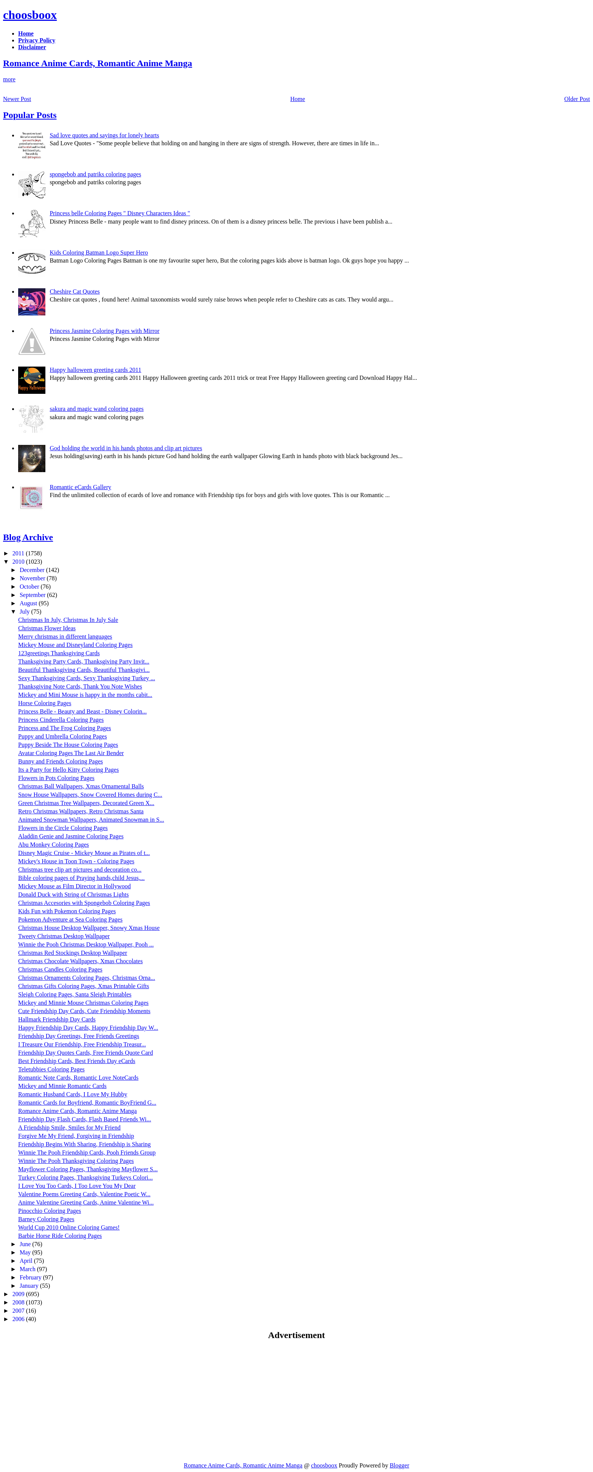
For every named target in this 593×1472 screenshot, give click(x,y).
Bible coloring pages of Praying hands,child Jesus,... (81, 878)
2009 (19, 1294)
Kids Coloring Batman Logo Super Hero (99, 252)
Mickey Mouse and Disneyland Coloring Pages (75, 645)
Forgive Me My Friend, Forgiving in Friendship (76, 1136)
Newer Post (17, 99)
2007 (19, 1310)
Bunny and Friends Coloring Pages (60, 761)
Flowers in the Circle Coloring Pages (63, 828)
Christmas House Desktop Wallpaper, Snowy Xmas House (89, 928)
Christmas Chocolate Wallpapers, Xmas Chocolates (80, 961)
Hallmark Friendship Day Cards (57, 1019)
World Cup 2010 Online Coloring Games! (69, 1227)
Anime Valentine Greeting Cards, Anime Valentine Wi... (86, 1202)
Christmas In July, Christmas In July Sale (68, 620)
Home (297, 99)
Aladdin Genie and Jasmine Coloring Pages (71, 836)
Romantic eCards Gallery (80, 487)
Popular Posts (30, 115)
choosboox (30, 15)
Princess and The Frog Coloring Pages (64, 728)
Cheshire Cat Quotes (74, 291)
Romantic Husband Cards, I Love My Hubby (72, 1094)
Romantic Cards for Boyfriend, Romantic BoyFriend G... (87, 1102)
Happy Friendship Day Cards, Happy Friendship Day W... (88, 1027)
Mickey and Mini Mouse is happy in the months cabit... (85, 695)
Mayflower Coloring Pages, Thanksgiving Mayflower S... (88, 1169)
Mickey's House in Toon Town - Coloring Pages (76, 861)
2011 (19, 553)
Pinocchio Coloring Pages (49, 1211)
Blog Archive (28, 537)
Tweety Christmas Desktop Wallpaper (64, 936)
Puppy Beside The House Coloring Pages (68, 744)
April (27, 1260)
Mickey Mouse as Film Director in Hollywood (74, 886)
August (29, 603)
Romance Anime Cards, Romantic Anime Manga (97, 63)
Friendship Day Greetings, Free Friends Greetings (78, 1036)
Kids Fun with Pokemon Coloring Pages (67, 911)
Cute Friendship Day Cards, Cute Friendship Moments (84, 1011)
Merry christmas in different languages (65, 636)
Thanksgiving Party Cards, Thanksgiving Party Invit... (83, 661)
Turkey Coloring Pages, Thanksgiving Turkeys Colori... (85, 1177)
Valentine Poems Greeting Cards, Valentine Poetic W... (84, 1194)
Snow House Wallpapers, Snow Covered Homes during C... (90, 794)
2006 (19, 1319)
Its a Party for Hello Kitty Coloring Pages (68, 769)
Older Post (577, 99)
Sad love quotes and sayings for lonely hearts (104, 135)
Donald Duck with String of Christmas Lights (73, 894)
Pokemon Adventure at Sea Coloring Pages (70, 919)
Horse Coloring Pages (44, 703)
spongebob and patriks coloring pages (95, 174)
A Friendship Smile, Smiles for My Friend (69, 1127)
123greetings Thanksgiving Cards (59, 653)
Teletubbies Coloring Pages (51, 1069)
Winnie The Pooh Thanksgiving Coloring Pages (76, 1161)
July (25, 611)
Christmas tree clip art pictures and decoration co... (79, 869)
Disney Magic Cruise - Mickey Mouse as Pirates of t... (84, 853)
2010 (19, 561)
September (33, 595)
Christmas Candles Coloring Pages (60, 969)
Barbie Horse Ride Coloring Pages (60, 1236)
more (9, 79)
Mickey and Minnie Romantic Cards (62, 1086)
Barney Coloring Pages (46, 1219)
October (30, 586)
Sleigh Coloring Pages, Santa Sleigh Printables (75, 994)
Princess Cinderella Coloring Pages (61, 720)
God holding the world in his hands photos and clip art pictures (126, 448)
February (31, 1277)
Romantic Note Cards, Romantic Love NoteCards (78, 1077)
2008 (19, 1302)
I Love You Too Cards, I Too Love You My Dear (77, 1186)
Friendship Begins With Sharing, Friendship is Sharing (84, 1144)
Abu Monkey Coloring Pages (53, 844)
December (33, 570)
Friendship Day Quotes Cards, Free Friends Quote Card (85, 1052)
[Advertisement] (66, 1401)
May (26, 1252)
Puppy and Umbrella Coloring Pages (62, 736)
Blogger (399, 1465)
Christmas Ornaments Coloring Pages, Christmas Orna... (86, 978)
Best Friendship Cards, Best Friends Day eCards (76, 1061)
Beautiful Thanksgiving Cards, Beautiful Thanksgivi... (84, 670)
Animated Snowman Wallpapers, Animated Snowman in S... (91, 819)
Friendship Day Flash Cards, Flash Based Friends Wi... (84, 1119)
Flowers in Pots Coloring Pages (56, 778)
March (28, 1269)
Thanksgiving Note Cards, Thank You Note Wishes (80, 686)
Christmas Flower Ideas (47, 628)
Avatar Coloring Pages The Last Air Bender (71, 753)
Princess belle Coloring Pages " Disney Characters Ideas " (120, 213)
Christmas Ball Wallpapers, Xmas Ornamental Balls (81, 786)
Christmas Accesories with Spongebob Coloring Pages (84, 903)
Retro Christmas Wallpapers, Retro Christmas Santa (81, 811)
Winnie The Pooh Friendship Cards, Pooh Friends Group (87, 1152)
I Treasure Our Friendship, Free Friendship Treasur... (82, 1044)
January (30, 1285)
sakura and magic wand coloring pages (96, 409)
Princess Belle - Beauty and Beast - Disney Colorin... (82, 711)
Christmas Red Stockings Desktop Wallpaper (72, 953)
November (33, 578)
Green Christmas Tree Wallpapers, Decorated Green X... (86, 803)
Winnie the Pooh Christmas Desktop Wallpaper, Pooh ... (86, 944)
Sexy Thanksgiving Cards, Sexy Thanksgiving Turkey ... (86, 678)
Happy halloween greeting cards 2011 (95, 370)
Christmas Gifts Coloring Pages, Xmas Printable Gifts (83, 986)
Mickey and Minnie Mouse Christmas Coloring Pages (83, 1002)
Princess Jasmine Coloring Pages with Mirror (104, 331)
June (26, 1244)
